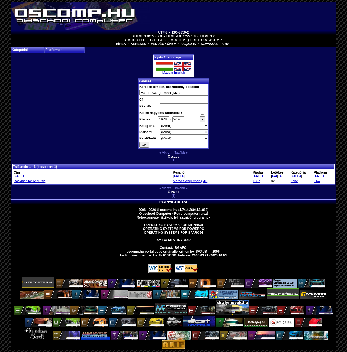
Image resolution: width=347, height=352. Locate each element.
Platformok (54, 50)
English (179, 72)
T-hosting (167, 255)
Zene (294, 181)
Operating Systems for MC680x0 (173, 225)
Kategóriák (20, 50)
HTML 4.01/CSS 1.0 (181, 36)
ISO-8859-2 (180, 32)
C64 (317, 181)
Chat (226, 44)
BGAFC (181, 248)
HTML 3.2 (207, 36)
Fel (17, 176)
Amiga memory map (173, 240)
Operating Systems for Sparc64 (173, 232)
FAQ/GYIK (188, 44)
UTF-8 (163, 32)
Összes (173, 156)
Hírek (121, 44)
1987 (256, 181)
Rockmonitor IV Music (30, 181)
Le (22, 176)
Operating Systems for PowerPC (173, 229)
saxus (201, 251)
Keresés (138, 44)
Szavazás (209, 44)
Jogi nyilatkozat (173, 202)
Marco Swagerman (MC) (190, 181)
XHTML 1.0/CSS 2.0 (147, 36)
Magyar (167, 72)
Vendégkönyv (163, 44)
